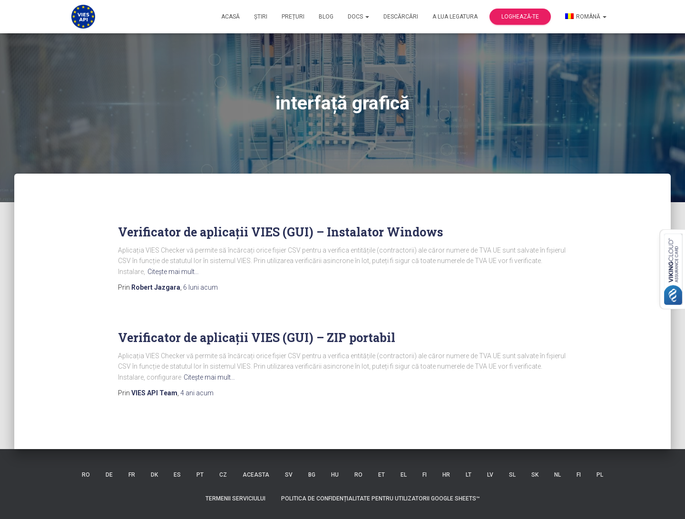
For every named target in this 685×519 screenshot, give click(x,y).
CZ (223, 474)
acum (200, 287)
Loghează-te (520, 16)
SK (534, 474)
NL (557, 474)
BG (311, 474)
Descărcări (400, 16)
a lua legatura (455, 16)
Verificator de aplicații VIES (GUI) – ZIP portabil (256, 337)
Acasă (230, 16)
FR (131, 474)
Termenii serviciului (235, 498)
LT (468, 474)
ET (381, 474)
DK (154, 474)
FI (424, 474)
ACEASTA (256, 474)
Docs (358, 16)
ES (177, 474)
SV (289, 474)
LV (490, 474)
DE (109, 474)
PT (200, 474)
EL (404, 474)
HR (446, 474)
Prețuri (293, 16)
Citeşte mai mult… (173, 271)
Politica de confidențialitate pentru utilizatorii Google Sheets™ (380, 498)
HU (335, 474)
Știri (260, 16)
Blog (326, 16)
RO (86, 474)
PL (600, 474)
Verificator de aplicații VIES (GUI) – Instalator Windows (280, 232)
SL (512, 474)
